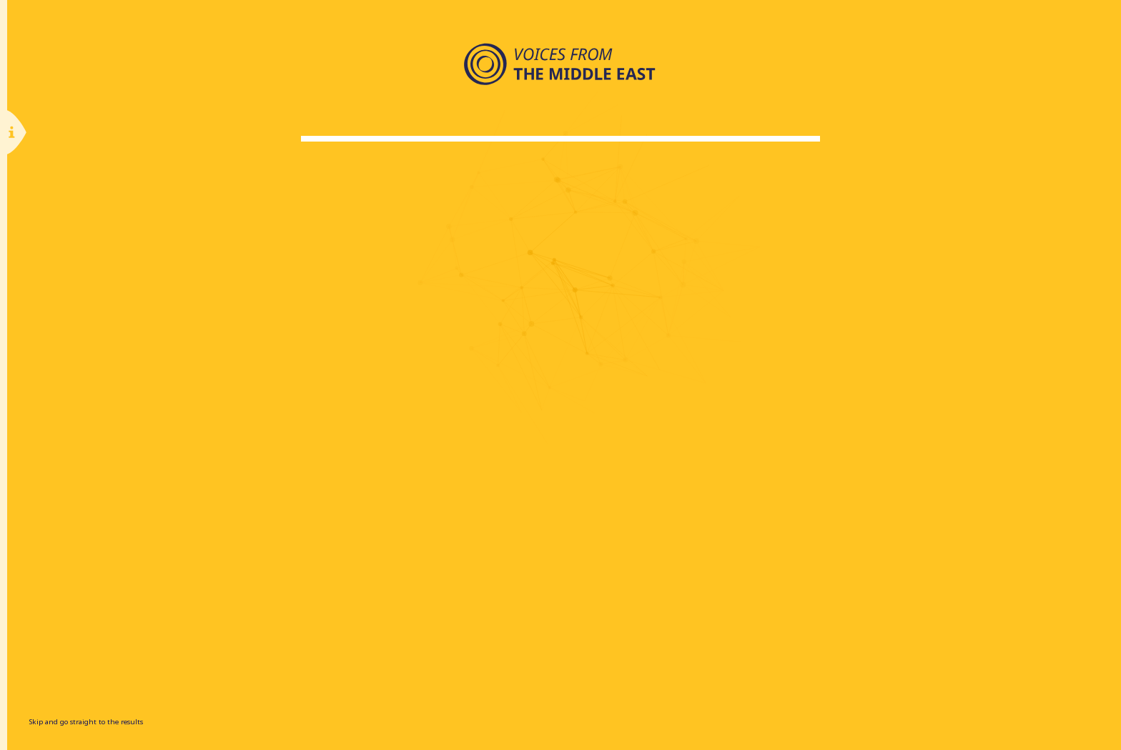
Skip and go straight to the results (86, 721)
